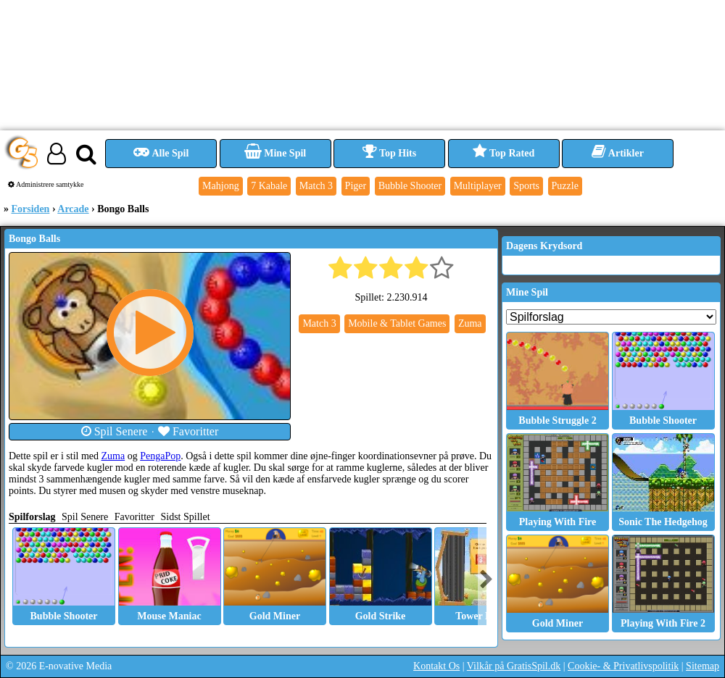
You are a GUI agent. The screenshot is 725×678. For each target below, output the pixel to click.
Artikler (618, 153)
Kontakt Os (436, 666)
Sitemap (702, 666)
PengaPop (160, 456)
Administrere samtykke (46, 184)
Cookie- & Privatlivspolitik (623, 666)
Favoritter (188, 431)
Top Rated (503, 153)
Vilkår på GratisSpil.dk (513, 666)
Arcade (72, 209)
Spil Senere (114, 431)
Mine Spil (275, 153)
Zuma (113, 456)
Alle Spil (161, 153)
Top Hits (389, 153)
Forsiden (31, 209)
